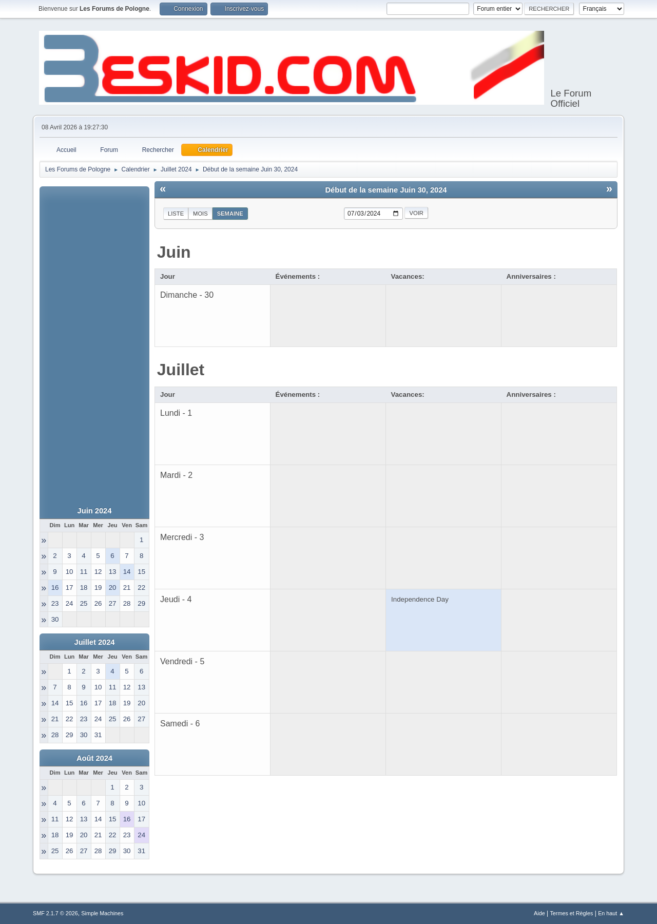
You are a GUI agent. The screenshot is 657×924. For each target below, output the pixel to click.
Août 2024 (94, 758)
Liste (176, 213)
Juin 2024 (95, 511)
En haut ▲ (611, 913)
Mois (200, 213)
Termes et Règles (571, 913)
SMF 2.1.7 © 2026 (55, 913)
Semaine (230, 213)
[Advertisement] (94, 340)
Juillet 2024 (94, 642)
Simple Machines (102, 913)
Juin (174, 252)
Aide (539, 913)
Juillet (180, 369)
